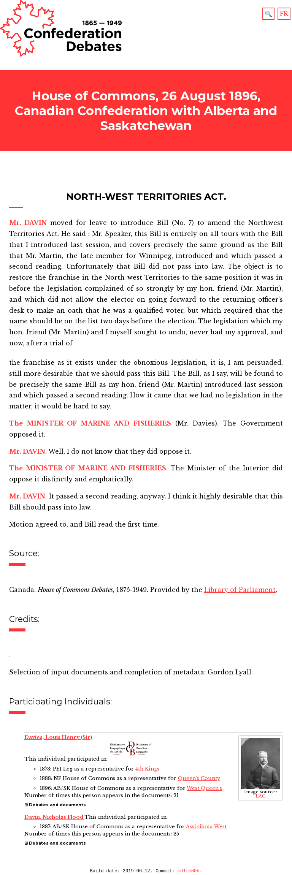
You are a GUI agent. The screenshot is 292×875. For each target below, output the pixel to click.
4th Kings (147, 769)
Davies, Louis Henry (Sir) (58, 737)
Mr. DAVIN (28, 222)
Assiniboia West (206, 826)
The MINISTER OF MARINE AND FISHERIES (90, 423)
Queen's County (199, 778)
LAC (260, 796)
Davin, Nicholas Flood (54, 817)
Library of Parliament (240, 589)
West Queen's (204, 788)
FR (284, 13)
